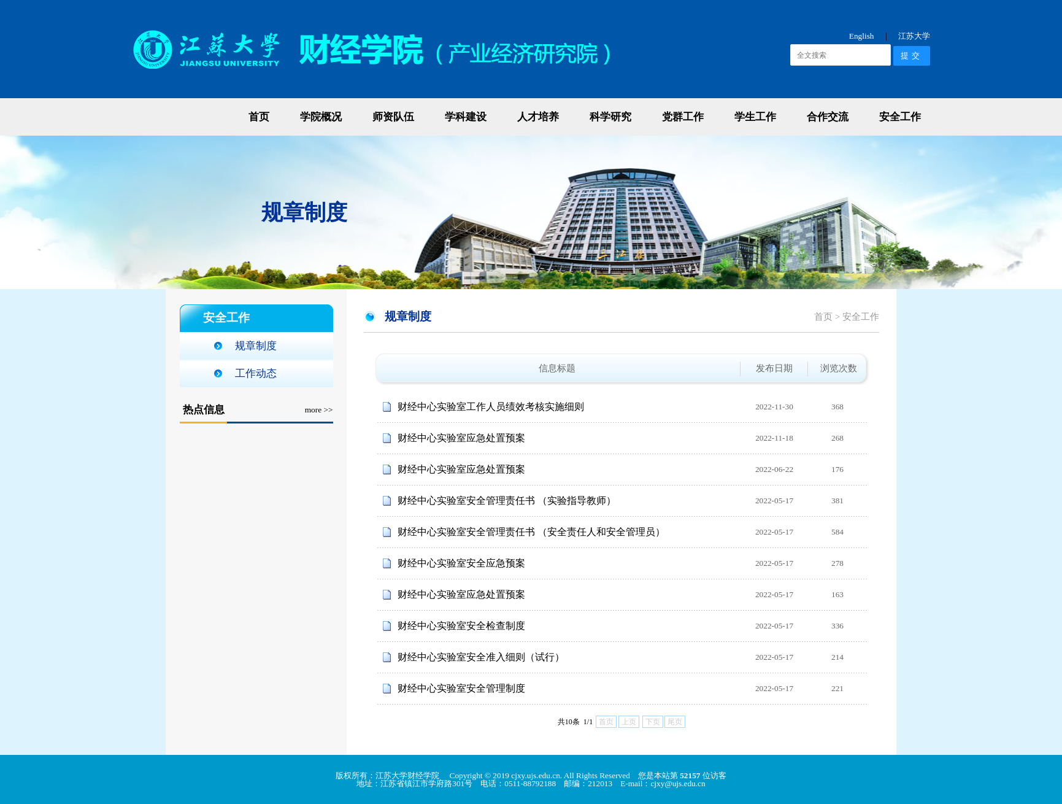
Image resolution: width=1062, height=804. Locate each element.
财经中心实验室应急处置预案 (461, 438)
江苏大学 (914, 36)
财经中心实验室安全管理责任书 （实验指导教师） (507, 500)
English (861, 36)
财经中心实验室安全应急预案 (461, 563)
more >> (319, 409)
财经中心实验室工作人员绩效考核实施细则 (491, 406)
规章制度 (256, 346)
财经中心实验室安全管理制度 (461, 688)
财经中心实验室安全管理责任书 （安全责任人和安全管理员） (531, 532)
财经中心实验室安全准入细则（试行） (481, 657)
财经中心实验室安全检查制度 (461, 625)
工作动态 (256, 373)
